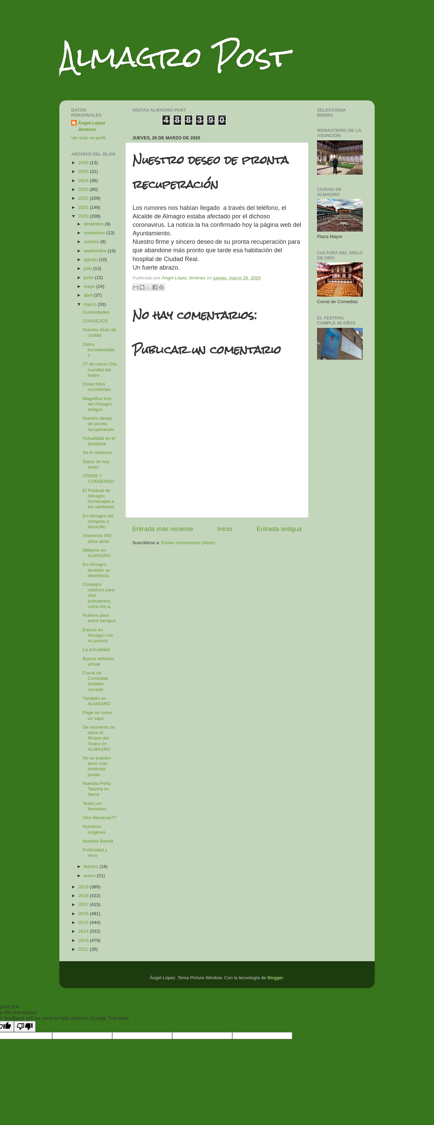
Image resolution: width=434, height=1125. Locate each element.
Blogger (275, 977)
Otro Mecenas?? (100, 817)
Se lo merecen (97, 452)
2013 (84, 940)
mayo (90, 286)
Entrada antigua (279, 528)
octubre (92, 241)
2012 (84, 949)
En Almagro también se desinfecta (96, 570)
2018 (84, 895)
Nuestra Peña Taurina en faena (97, 789)
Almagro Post (174, 57)
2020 (84, 216)
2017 (84, 904)
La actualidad (96, 649)
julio (88, 268)
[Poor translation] (25, 1026)
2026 (84, 162)
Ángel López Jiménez (91, 126)
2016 (84, 913)
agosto (91, 259)
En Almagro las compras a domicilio (98, 521)
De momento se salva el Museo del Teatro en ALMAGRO (99, 738)
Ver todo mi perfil (88, 137)
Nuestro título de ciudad (99, 332)
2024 (84, 180)
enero (90, 875)
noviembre (95, 232)
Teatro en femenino (95, 806)
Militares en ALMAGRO (97, 553)
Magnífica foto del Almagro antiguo (97, 404)
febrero (92, 866)
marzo (91, 304)
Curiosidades (96, 312)
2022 (84, 198)
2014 (84, 931)
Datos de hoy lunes (96, 464)
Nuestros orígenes (94, 829)
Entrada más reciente (162, 528)
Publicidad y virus (95, 852)
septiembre (96, 250)
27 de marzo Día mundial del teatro (100, 369)
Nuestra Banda (98, 841)
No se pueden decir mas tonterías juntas (97, 766)
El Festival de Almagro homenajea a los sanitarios (99, 499)
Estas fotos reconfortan (97, 386)
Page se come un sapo (97, 715)
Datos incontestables (99, 350)
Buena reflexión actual (99, 661)
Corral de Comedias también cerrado (95, 681)
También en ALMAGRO (97, 701)
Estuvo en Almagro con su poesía (98, 635)
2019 (84, 886)
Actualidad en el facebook (99, 441)
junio (89, 277)
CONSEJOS (95, 320)
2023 (84, 189)
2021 (84, 207)
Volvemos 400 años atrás (97, 538)
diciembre (94, 223)
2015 (84, 922)
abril (89, 295)
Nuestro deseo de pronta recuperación (98, 424)
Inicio (224, 528)
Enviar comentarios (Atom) (188, 542)
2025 (84, 171)
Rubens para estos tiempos (99, 618)
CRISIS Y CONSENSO (98, 478)
